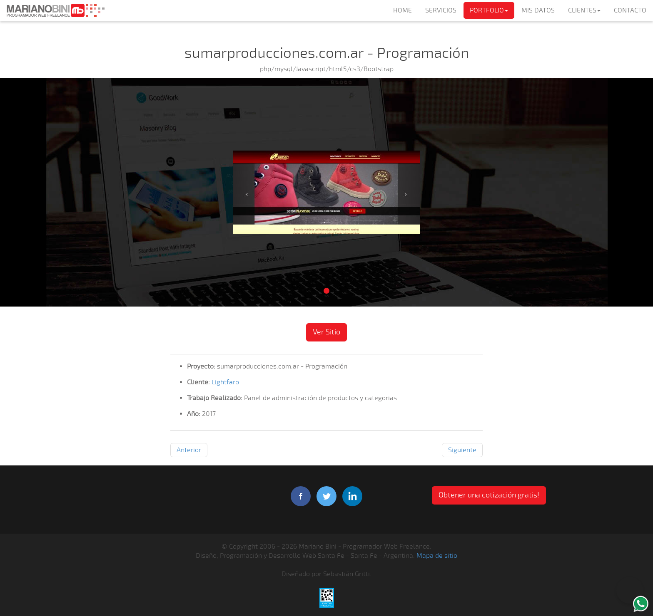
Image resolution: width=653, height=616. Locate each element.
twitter (326, 496)
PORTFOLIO (489, 10)
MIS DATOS (538, 10)
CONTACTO (630, 10)
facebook (301, 496)
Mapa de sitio (436, 556)
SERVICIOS (440, 10)
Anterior (189, 450)
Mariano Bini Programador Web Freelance (55, 10)
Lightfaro (225, 382)
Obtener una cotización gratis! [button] (489, 495)
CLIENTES (584, 10)
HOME (402, 10)
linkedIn (352, 496)
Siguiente (462, 450)
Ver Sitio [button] (326, 331)
